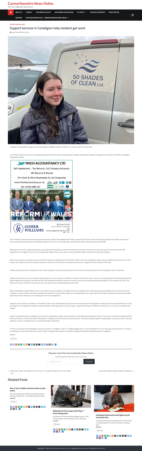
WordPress (101, 448)
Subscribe (89, 361)
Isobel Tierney (14, 32)
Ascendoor (84, 448)
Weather (18, 18)
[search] (132, 15)
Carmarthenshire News (17, 24)
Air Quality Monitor (97, 12)
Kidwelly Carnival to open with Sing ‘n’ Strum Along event (68, 412)
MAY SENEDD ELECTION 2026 (64, 12)
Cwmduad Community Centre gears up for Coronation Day (113, 416)
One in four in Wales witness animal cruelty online (27, 389)
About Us (18, 12)
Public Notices (114, 12)
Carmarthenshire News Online (30, 3)
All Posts (80, 12)
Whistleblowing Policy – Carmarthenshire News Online (46, 18)
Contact (29, 12)
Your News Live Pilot (43, 12)
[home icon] (11, 12)
